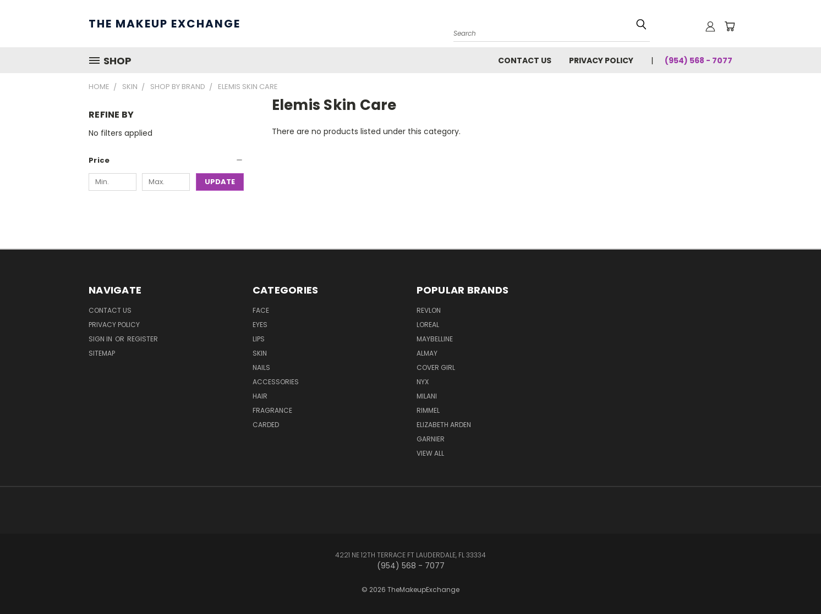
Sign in (101, 339)
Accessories (276, 381)
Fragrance (272, 410)
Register (142, 339)
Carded (266, 424)
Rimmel (428, 410)
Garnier (431, 439)
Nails (261, 367)
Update (220, 181)
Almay (427, 353)
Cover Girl (436, 367)
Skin (260, 353)
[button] (166, 160)
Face (261, 310)
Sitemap (102, 353)
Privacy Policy (601, 60)
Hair (260, 396)
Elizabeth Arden (444, 424)
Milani (427, 396)
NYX (423, 381)
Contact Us (524, 60)
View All (430, 453)
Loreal (428, 324)
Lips (259, 339)
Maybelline (435, 339)
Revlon (429, 310)
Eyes (260, 324)
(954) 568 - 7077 (698, 60)
